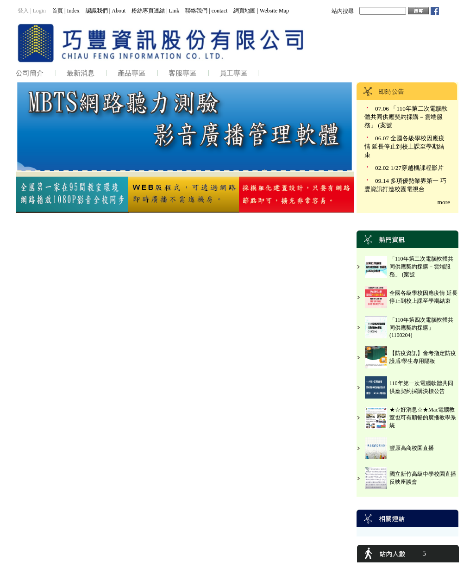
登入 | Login (32, 10)
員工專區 (233, 73)
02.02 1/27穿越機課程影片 (409, 167)
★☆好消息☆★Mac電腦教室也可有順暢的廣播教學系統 (422, 417)
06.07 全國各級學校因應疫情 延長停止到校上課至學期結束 (404, 146)
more (444, 202)
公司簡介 (30, 73)
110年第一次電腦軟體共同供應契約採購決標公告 (421, 387)
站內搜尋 (343, 11)
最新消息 (80, 73)
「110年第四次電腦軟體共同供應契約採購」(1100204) (421, 327)
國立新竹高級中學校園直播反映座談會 (422, 478)
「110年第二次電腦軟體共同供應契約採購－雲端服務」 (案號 (421, 267)
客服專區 (182, 73)
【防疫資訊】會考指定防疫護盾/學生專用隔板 (422, 357)
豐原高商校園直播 (411, 448)
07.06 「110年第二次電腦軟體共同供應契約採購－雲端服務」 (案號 (406, 117)
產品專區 (131, 73)
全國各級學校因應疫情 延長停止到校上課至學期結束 (423, 297)
